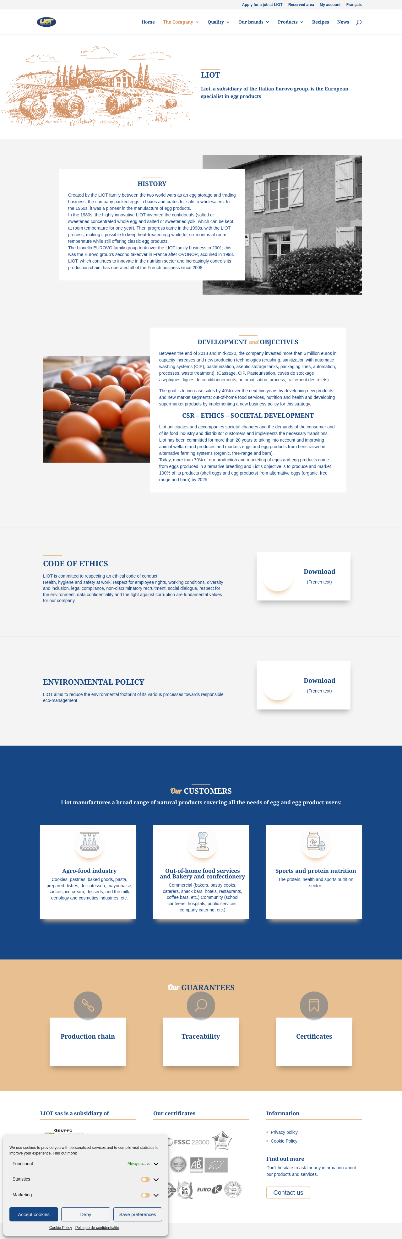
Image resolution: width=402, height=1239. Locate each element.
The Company (178, 22)
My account (330, 5)
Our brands (250, 22)
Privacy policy (284, 1132)
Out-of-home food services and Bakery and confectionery (202, 873)
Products (288, 22)
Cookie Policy (60, 1227)
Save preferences (137, 1214)
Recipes (320, 22)
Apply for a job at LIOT (262, 5)
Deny (85, 1214)
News (343, 22)
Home (148, 22)
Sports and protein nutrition (315, 870)
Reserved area (301, 5)
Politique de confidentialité (97, 1227)
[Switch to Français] (354, 6)
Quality (216, 22)
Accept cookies (34, 1214)
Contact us (288, 1192)
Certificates (314, 1036)
